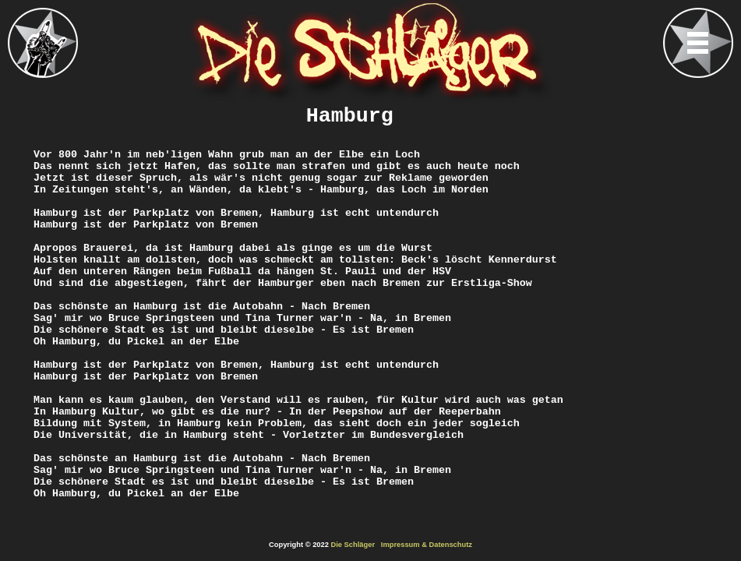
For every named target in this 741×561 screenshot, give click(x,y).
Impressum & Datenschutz (426, 545)
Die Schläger (353, 545)
